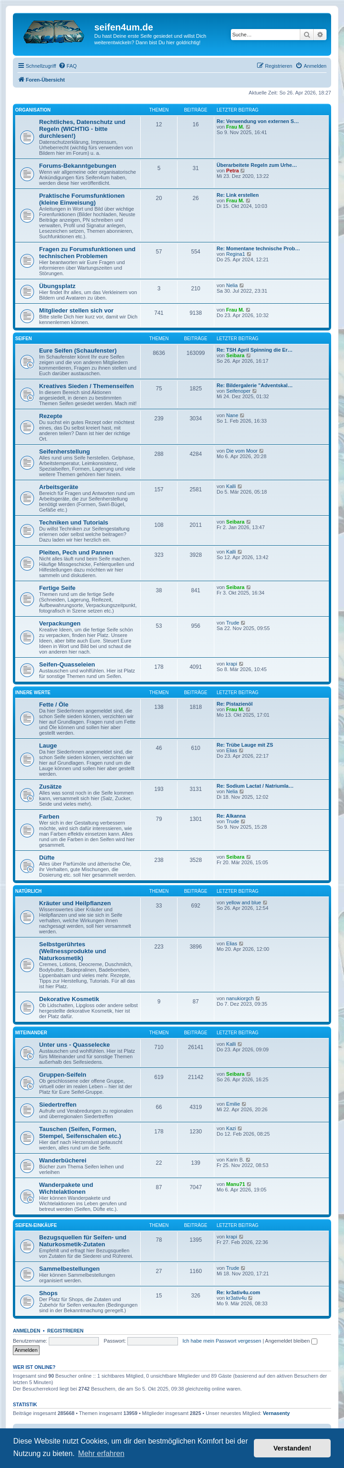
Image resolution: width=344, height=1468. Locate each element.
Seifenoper (238, 391)
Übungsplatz (57, 286)
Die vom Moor (242, 451)
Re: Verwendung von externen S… (258, 121)
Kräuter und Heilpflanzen (75, 903)
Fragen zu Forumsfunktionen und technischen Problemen (87, 252)
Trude (232, 622)
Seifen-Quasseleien (67, 664)
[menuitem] (67, 65)
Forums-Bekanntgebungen (77, 165)
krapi (231, 663)
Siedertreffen (57, 1104)
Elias (231, 750)
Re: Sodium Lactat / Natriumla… (255, 786)
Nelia (232, 285)
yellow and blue (243, 902)
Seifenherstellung (64, 451)
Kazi (231, 1128)
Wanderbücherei (62, 1160)
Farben (49, 816)
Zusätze (50, 786)
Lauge (48, 745)
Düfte (47, 857)
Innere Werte (33, 692)
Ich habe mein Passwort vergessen (222, 1341)
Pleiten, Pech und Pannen (76, 552)
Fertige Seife (57, 587)
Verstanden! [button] (292, 1448)
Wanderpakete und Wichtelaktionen (66, 1188)
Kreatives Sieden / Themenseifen (86, 386)
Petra (232, 170)
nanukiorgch (240, 998)
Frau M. (235, 127)
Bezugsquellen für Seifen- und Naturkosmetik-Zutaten (82, 1241)
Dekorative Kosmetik (69, 999)
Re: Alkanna (231, 816)
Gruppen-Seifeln (62, 1074)
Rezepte (51, 416)
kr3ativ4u (236, 1298)
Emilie (233, 1104)
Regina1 (235, 254)
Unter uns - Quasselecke (74, 1044)
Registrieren (65, 1330)
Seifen (23, 338)
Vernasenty (276, 1413)
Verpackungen (59, 623)
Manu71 (235, 1184)
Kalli (231, 486)
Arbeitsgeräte (58, 486)
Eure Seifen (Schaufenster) (78, 350)
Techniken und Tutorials (73, 522)
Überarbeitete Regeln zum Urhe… (257, 165)
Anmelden (26, 1330)
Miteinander (31, 1032)
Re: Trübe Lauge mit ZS (245, 745)
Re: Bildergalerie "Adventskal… (254, 385)
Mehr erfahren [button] (101, 1453)
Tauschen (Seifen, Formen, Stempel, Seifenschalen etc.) (80, 1132)
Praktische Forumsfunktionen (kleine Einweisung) (82, 199)
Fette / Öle (54, 704)
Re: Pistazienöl (234, 704)
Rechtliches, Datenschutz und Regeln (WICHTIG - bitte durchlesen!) (82, 128)
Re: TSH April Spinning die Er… (254, 350)
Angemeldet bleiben (291, 1341)
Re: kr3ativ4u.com (238, 1292)
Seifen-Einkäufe (36, 1225)
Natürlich (28, 891)
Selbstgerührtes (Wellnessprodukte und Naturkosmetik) (72, 951)
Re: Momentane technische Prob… (258, 248)
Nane (232, 415)
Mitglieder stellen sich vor (76, 310)
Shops (48, 1293)
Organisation (33, 109)
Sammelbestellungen (69, 1268)
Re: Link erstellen (238, 195)
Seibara (235, 355)
